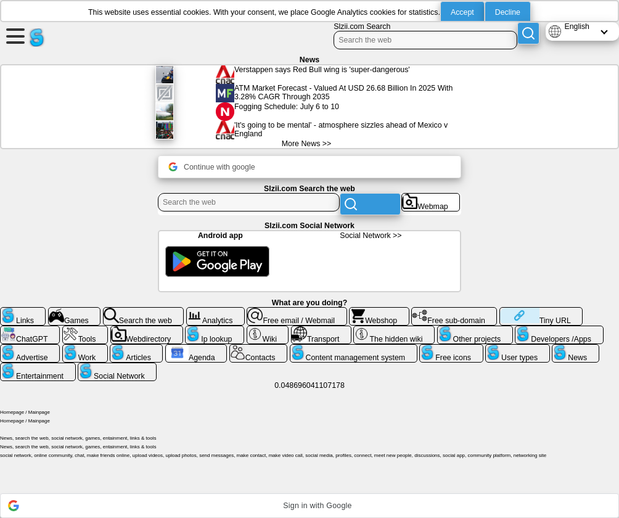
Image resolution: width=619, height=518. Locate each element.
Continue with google (211, 166)
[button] (309, 505)
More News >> (306, 143)
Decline (507, 12)
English (576, 26)
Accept (462, 12)
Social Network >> (370, 235)
